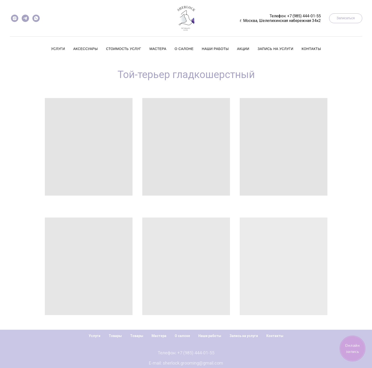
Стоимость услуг (123, 49)
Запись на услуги (275, 49)
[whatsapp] (36, 18)
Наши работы (215, 49)
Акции (243, 49)
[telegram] (25, 18)
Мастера (157, 49)
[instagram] (14, 18)
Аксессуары (85, 49)
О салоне (184, 49)
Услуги (58, 49)
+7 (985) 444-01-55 (304, 16)
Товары (115, 336)
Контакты (311, 49)
